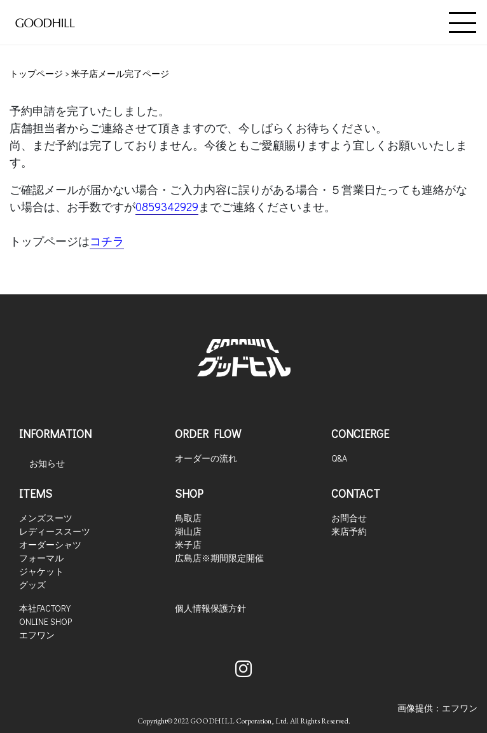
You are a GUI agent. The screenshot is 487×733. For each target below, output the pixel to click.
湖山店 (188, 531)
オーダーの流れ (206, 458)
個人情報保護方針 (210, 608)
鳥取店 (188, 518)
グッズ (32, 585)
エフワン (37, 635)
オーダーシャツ (50, 544)
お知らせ (47, 463)
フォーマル (41, 558)
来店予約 (349, 531)
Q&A (339, 458)
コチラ (107, 241)
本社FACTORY (45, 608)
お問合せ (349, 518)
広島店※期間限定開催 (219, 558)
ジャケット (41, 571)
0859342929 (166, 206)
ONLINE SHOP (45, 621)
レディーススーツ (54, 531)
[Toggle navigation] (462, 22)
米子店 (188, 544)
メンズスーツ (45, 518)
